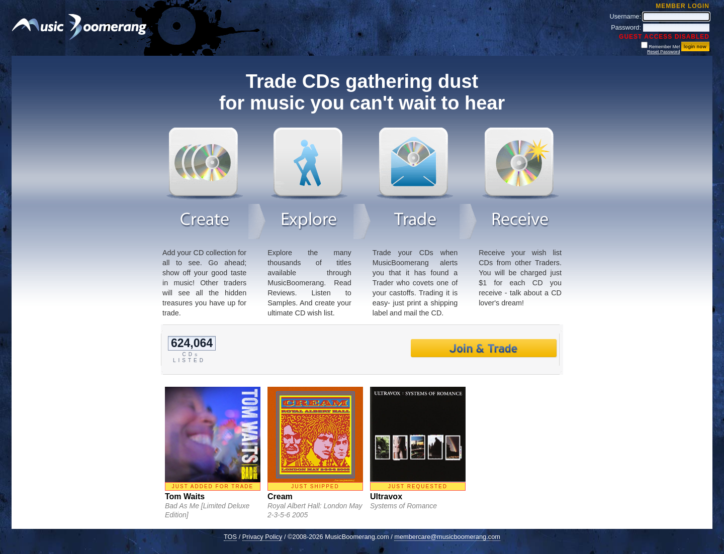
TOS (230, 536)
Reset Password (663, 51)
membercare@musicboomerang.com (447, 536)
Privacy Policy (262, 536)
